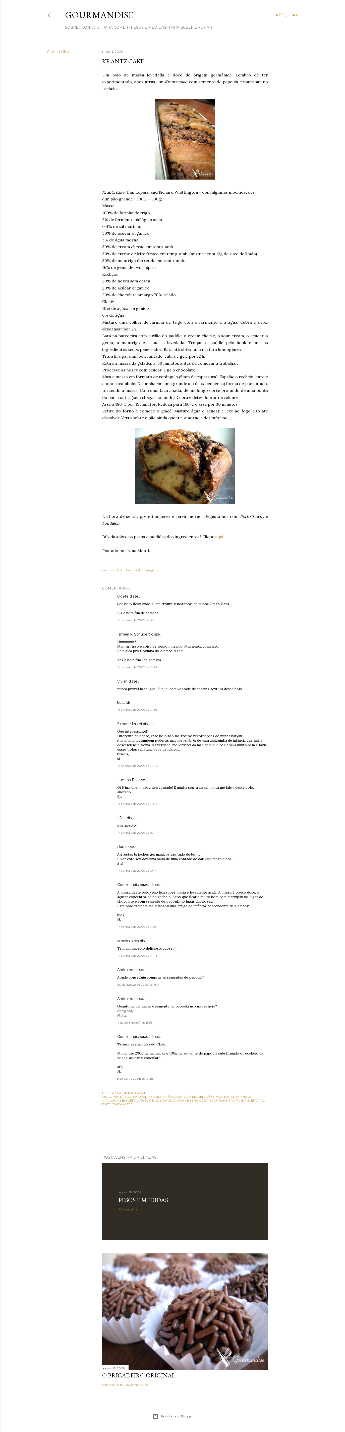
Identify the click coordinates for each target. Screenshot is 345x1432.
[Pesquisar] (287, 15)
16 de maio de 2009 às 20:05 (137, 766)
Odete (123, 596)
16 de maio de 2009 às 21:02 (137, 804)
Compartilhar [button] (58, 52)
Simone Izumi (129, 724)
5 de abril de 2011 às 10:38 (135, 1078)
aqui (219, 536)
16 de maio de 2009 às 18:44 (137, 667)
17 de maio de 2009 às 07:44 (137, 832)
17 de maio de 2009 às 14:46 (137, 955)
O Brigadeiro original (138, 1375)
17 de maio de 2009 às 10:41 (137, 870)
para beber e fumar (190, 27)
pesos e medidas (148, 27)
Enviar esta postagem (142, 570)
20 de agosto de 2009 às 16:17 (138, 984)
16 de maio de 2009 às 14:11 (136, 620)
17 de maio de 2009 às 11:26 (136, 927)
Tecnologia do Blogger (173, 1416)
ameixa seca (128, 941)
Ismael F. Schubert (133, 634)
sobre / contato (82, 27)
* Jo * (121, 818)
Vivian (122, 681)
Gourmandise (99, 15)
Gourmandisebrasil (133, 884)
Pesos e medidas (143, 1200)
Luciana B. (126, 780)
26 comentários (137, 1384)
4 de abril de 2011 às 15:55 (134, 1022)
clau (120, 847)
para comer (115, 27)
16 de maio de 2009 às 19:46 (137, 709)
